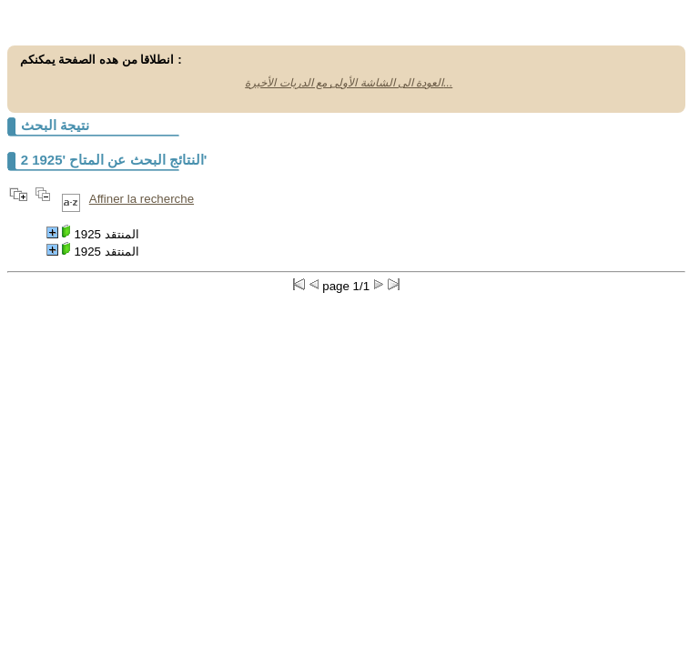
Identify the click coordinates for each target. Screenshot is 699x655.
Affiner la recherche (141, 199)
